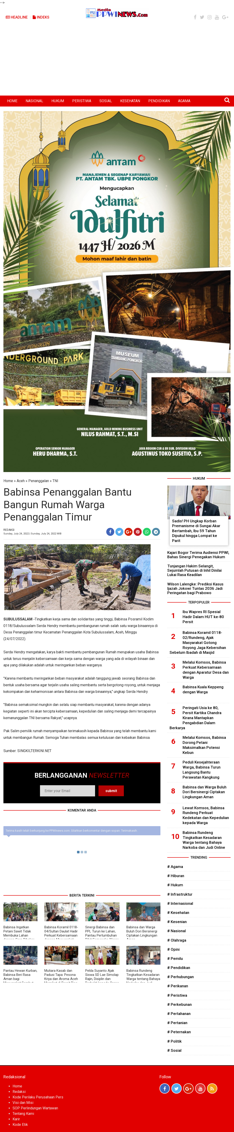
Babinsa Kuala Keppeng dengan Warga (203, 689)
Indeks (41, 17)
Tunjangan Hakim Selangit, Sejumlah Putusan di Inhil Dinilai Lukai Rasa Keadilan (194, 570)
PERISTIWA (81, 101)
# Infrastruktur (179, 894)
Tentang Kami (23, 1113)
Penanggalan (38, 481)
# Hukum (175, 885)
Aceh (21, 481)
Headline (17, 17)
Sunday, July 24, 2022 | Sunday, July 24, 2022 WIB (32, 533)
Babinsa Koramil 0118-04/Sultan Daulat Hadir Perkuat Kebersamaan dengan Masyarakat (61, 933)
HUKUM (57, 101)
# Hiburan (175, 875)
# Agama (175, 866)
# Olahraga (176, 940)
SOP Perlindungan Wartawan (35, 1108)
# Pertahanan (179, 1013)
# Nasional (176, 931)
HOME (12, 101)
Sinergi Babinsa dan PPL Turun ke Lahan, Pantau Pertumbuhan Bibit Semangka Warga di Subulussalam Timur (102, 935)
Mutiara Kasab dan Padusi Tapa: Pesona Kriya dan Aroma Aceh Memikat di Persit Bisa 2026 (61, 979)
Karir (16, 1119)
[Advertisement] (117, 61)
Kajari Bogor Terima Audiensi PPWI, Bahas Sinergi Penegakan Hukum (198, 554)
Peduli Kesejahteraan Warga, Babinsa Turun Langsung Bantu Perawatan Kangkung (202, 769)
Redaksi (19, 1091)
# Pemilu (175, 958)
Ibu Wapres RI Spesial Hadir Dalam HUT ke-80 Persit (203, 616)
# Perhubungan (180, 976)
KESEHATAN (130, 101)
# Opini (173, 949)
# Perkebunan (179, 1004)
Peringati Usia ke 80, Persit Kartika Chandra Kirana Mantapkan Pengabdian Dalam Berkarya (195, 717)
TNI (55, 481)
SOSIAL (105, 101)
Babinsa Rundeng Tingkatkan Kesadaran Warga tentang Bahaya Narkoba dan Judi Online (143, 979)
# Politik (174, 1041)
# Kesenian (177, 921)
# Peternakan (179, 1032)
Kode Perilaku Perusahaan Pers (38, 1097)
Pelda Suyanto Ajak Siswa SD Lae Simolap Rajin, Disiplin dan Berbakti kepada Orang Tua (102, 979)
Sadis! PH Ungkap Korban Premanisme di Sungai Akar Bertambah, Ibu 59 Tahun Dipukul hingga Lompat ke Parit (196, 531)
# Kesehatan (178, 912)
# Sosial (174, 1050)
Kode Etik (20, 1124)
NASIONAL (34, 101)
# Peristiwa (177, 995)
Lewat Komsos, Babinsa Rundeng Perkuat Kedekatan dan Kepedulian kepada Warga (206, 815)
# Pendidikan (178, 967)
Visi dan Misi (23, 1102)
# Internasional (180, 903)
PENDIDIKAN (159, 101)
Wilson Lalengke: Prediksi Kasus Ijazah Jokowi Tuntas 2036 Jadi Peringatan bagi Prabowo (195, 588)
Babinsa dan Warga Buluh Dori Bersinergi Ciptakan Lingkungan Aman (141, 933)
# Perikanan (177, 986)
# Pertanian (177, 1022)
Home (8, 481)
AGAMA (184, 101)
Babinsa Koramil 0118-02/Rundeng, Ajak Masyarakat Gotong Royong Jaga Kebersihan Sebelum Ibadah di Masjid (198, 642)
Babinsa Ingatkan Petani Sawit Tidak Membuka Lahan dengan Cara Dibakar (18, 933)
